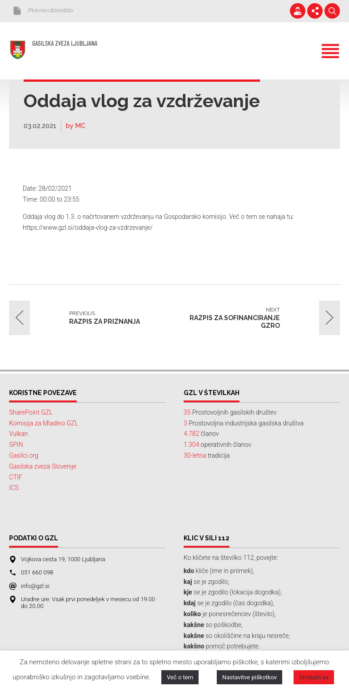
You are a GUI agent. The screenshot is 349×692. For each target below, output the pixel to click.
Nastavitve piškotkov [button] (249, 677)
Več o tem (180, 677)
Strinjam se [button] (314, 677)
